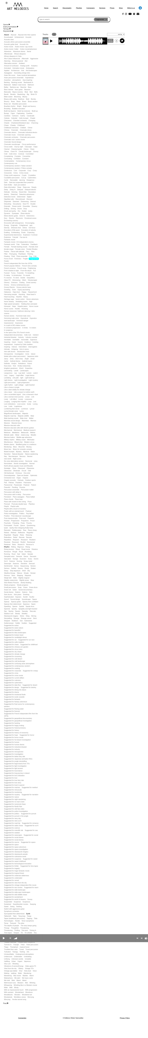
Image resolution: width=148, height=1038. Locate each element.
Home (46, 8)
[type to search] (74, 19)
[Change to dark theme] (6, 3)
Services (102, 8)
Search (55, 8)
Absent (6, 35)
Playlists (79, 8)
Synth (28, 914)
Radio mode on (146, 938)
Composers (90, 8)
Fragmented (34, 259)
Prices (112, 8)
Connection (22, 1018)
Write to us (131, 8)
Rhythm (6, 547)
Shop (121, 8)
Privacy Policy (125, 1018)
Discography (67, 8)
